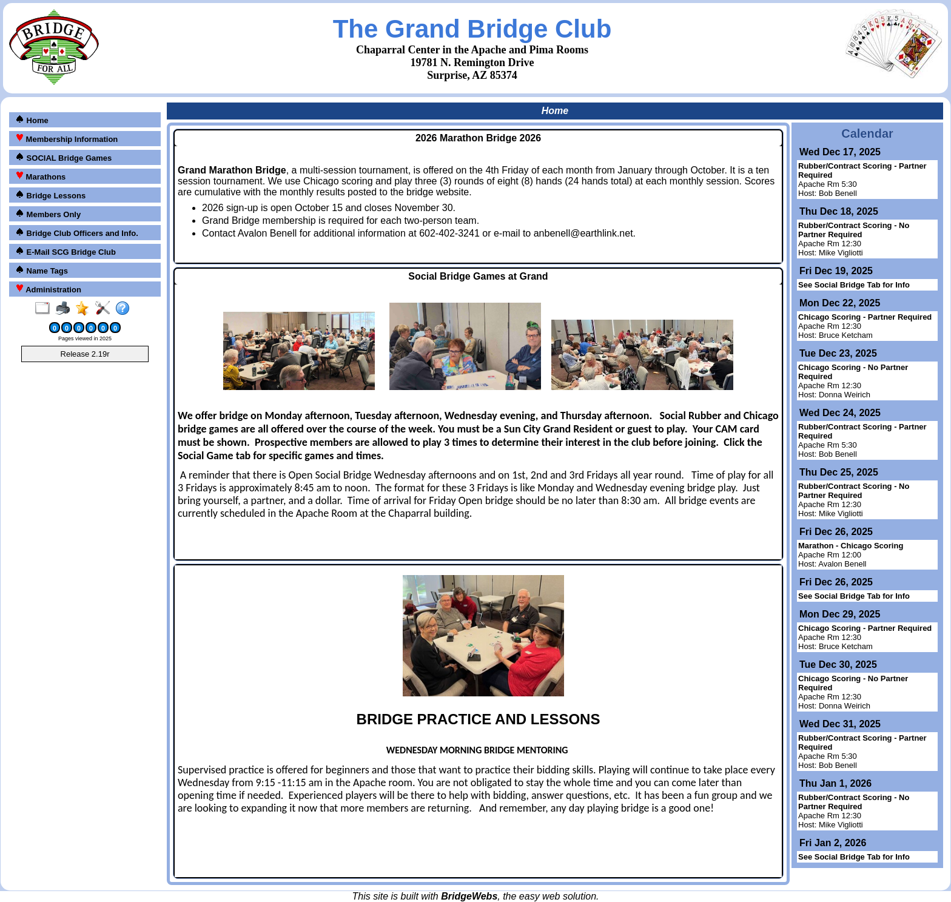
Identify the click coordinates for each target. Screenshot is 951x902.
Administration (48, 289)
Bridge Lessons (50, 195)
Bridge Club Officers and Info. (76, 232)
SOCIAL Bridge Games (63, 157)
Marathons (40, 176)
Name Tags (41, 270)
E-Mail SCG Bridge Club (65, 251)
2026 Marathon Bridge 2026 (478, 138)
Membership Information (66, 138)
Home (32, 120)
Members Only (48, 214)
